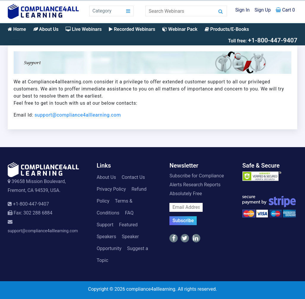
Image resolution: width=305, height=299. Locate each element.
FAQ (129, 213)
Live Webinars (83, 29)
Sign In (242, 10)
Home (17, 29)
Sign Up (263, 10)
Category (102, 11)
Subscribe (183, 220)
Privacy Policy (111, 189)
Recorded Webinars (132, 29)
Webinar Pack (179, 29)
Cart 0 (285, 10)
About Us (46, 29)
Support (105, 225)
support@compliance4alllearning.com (78, 115)
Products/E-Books (227, 29)
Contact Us (133, 177)
